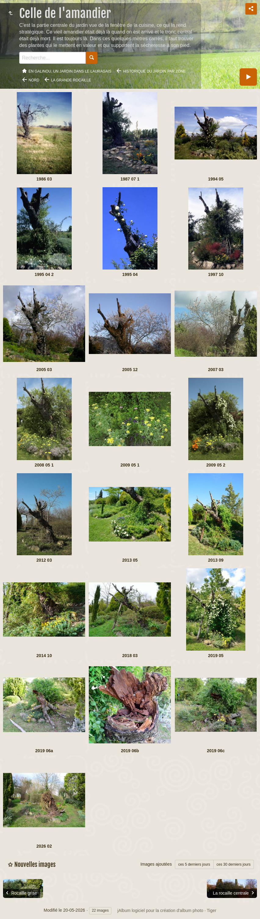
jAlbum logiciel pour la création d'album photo (160, 910)
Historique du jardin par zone (154, 71)
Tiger (211, 910)
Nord (34, 80)
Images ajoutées (156, 864)
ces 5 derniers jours (194, 864)
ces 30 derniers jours (234, 864)
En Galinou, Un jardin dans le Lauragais (70, 71)
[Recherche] (52, 58)
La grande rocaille (71, 80)
